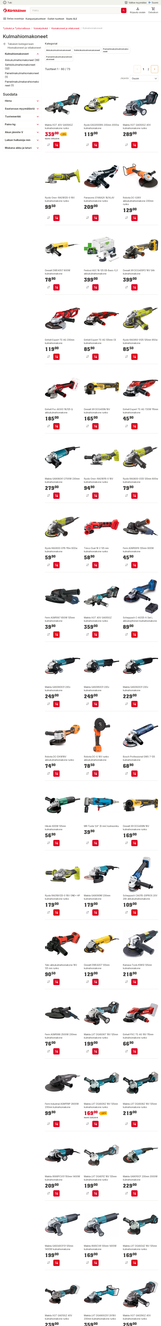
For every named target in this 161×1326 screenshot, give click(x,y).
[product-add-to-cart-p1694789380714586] (56, 773)
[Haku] (123, 10)
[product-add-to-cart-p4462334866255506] (95, 1051)
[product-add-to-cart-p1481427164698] (56, 1051)
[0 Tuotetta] (153, 10)
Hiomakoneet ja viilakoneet (65, 28)
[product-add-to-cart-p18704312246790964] (95, 357)
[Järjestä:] (144, 78)
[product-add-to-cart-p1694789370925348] (56, 145)
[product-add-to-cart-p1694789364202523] (134, 218)
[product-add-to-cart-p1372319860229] (134, 1193)
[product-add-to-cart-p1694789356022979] (56, 982)
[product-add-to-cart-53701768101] (134, 843)
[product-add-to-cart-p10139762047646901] (134, 287)
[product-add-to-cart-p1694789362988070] (95, 287)
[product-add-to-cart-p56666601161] (56, 426)
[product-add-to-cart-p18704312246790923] (134, 426)
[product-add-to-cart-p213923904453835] (134, 912)
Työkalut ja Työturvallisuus (16, 28)
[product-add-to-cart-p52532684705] (95, 496)
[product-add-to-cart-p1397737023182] (56, 1263)
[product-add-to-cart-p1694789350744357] (95, 912)
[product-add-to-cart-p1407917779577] (134, 565)
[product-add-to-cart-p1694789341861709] (95, 773)
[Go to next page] (154, 69)
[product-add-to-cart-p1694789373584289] (134, 634)
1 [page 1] (143, 69)
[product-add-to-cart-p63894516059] (134, 704)
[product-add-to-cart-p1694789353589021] (56, 912)
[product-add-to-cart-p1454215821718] (95, 1124)
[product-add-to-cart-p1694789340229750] (134, 145)
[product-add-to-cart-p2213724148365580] (56, 496)
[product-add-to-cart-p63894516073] (56, 704)
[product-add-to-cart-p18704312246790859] (56, 357)
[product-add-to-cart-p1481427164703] (56, 634)
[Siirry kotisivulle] (14, 10)
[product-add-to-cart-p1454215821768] (134, 1124)
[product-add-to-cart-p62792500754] (56, 1124)
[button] (137, 10)
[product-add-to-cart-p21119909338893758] (95, 426)
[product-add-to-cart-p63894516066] (95, 704)
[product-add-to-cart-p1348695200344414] (134, 773)
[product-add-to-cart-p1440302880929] (95, 982)
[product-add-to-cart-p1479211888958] (56, 287)
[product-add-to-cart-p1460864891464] (134, 357)
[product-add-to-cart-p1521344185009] (56, 843)
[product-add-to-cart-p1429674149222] (134, 1051)
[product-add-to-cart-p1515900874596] (56, 1193)
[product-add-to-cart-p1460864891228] (134, 496)
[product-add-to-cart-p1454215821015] (95, 1263)
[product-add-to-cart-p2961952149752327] (134, 982)
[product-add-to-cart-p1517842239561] (95, 218)
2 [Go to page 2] (148, 69)
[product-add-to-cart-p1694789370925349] (95, 634)
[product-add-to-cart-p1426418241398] (134, 1263)
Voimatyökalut (40, 28)
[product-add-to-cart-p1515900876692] (95, 1193)
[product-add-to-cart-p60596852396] (95, 565)
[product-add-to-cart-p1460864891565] (56, 565)
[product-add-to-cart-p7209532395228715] (95, 843)
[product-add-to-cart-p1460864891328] (95, 145)
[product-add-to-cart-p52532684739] (56, 218)
